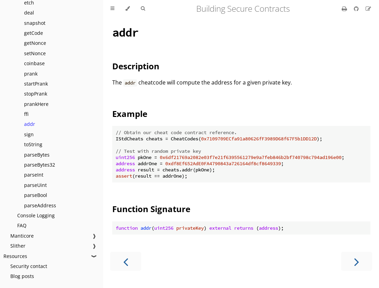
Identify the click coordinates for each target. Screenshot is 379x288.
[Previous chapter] (125, 261)
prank (31, 73)
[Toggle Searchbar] (142, 8)
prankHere (36, 104)
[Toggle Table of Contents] (112, 8)
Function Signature (151, 209)
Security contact (28, 266)
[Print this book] (345, 8)
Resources (15, 256)
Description (135, 66)
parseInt (33, 174)
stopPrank (35, 93)
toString (33, 144)
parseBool (35, 195)
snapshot (34, 23)
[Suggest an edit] (368, 8)
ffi (26, 114)
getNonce (35, 43)
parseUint (35, 185)
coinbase (34, 63)
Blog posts (22, 276)
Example (129, 113)
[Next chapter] (356, 261)
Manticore (22, 235)
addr (29, 124)
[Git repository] (357, 8)
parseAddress (40, 205)
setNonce (35, 53)
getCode (33, 33)
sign (29, 134)
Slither (17, 245)
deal (29, 12)
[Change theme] (127, 8)
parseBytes (37, 154)
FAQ (22, 225)
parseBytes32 (39, 164)
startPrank (36, 83)
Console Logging (36, 215)
